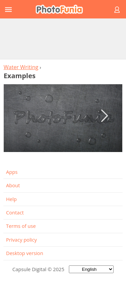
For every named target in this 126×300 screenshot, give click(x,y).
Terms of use (21, 225)
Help (11, 199)
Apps (11, 171)
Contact (15, 212)
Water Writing (21, 67)
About (13, 185)
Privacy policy (21, 239)
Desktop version (24, 253)
